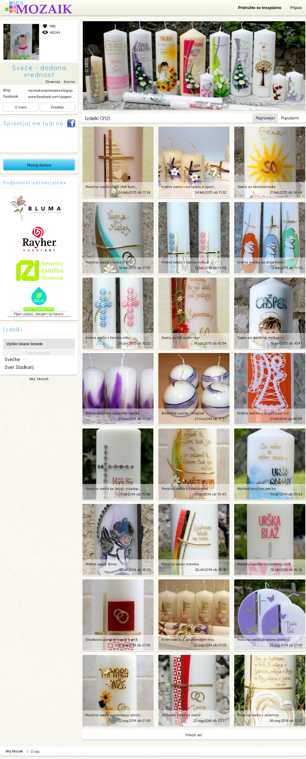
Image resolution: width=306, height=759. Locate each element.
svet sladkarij (21, 367)
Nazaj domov (39, 165)
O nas (35, 751)
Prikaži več (193, 735)
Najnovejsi (265, 118)
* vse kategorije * (39, 352)
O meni (21, 106)
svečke (16, 359)
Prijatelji (57, 106)
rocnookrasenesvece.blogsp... (51, 90)
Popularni (290, 118)
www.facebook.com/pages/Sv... (52, 96)
